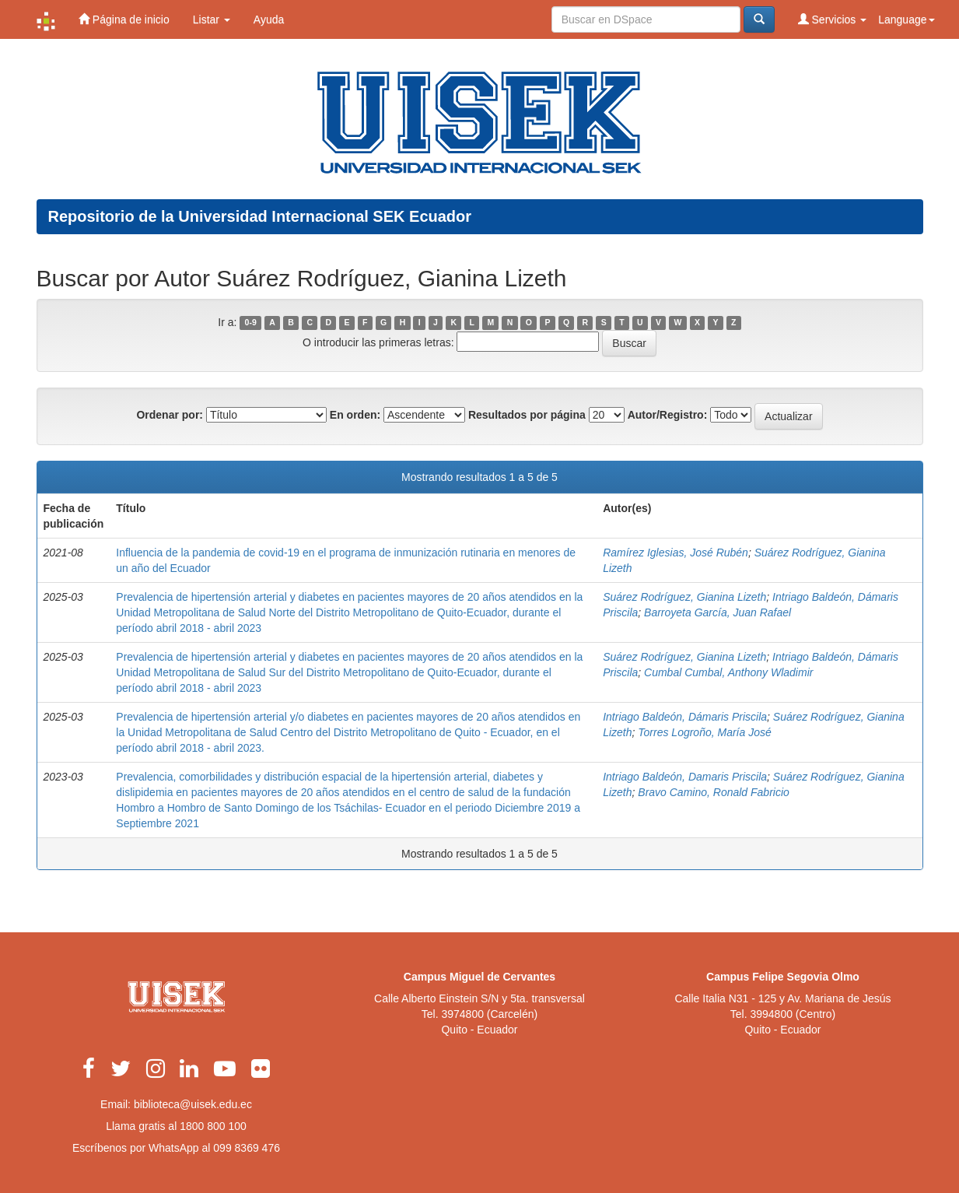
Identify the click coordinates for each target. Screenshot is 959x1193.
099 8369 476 (246, 1148)
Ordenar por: (169, 415)
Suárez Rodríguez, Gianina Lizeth (684, 597)
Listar (211, 19)
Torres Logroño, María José (704, 732)
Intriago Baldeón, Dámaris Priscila (685, 717)
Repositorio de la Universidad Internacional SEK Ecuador (260, 216)
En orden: (355, 415)
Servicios (832, 19)
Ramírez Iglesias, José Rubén (675, 552)
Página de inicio (124, 19)
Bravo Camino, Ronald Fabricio (713, 792)
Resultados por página (527, 415)
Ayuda (269, 19)
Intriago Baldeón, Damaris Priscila (685, 776)
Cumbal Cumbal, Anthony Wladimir (728, 672)
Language (906, 19)
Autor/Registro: (668, 415)
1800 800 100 (213, 1126)
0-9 (251, 323)
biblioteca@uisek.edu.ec (193, 1104)
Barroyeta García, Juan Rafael (717, 612)
